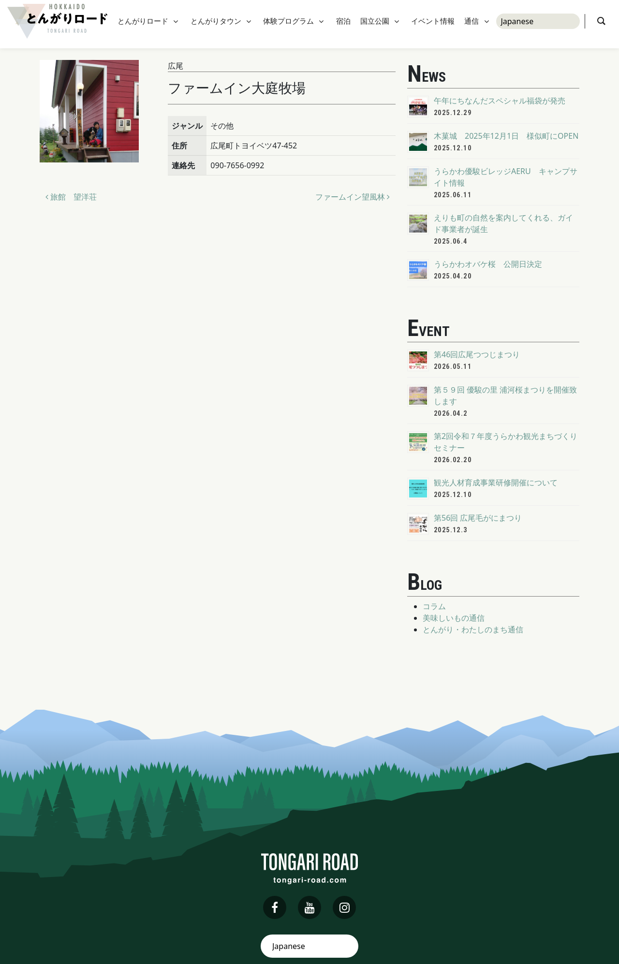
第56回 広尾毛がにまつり (478, 517)
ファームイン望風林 (352, 196)
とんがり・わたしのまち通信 (473, 629)
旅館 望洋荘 (71, 196)
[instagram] (344, 907)
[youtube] (309, 907)
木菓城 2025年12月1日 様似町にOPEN (506, 136)
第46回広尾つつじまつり (477, 354)
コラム (434, 606)
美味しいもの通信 (454, 618)
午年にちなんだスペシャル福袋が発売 (499, 100)
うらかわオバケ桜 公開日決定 (488, 264)
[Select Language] (538, 24)
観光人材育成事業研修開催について (496, 482)
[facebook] (274, 907)
